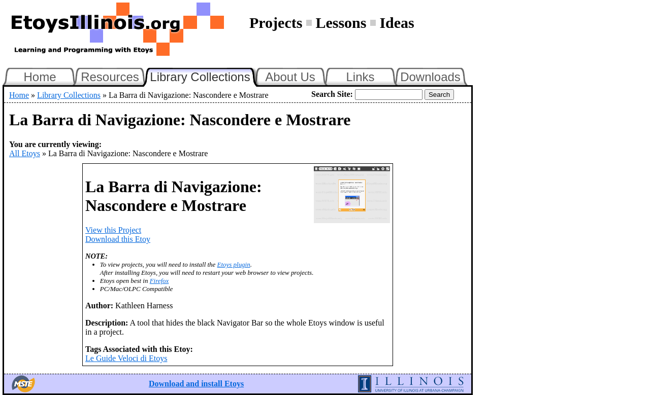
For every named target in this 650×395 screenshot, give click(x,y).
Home (39, 77)
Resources (110, 77)
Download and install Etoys (196, 383)
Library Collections (204, 75)
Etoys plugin (233, 264)
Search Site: (332, 94)
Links (360, 77)
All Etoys (24, 153)
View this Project (113, 230)
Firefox (159, 280)
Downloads (430, 77)
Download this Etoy (117, 239)
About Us (290, 77)
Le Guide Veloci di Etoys (126, 358)
